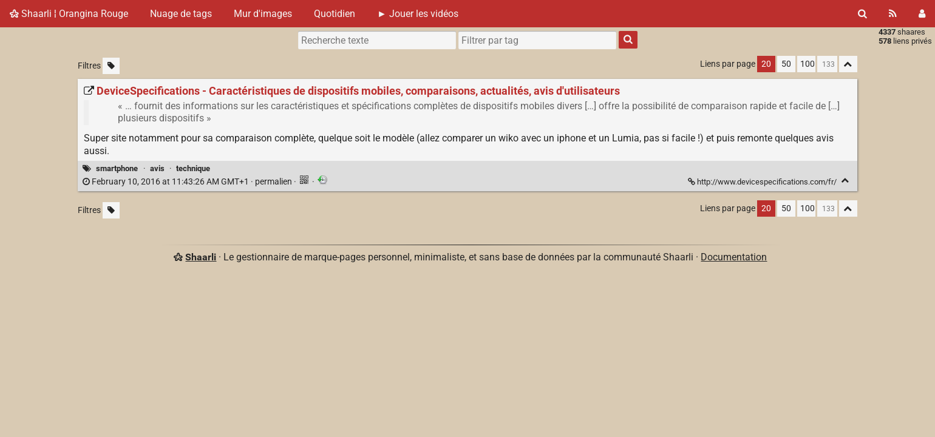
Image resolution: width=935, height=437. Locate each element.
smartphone (117, 168)
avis (157, 168)
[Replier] (845, 181)
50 (786, 64)
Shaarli (200, 257)
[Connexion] (922, 13)
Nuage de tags (181, 13)
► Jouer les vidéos (417, 13)
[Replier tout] (848, 64)
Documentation (734, 257)
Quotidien (334, 13)
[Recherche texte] (377, 40)
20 (766, 64)
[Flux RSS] (892, 13)
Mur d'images (263, 13)
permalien (188, 182)
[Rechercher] (862, 13)
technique (193, 168)
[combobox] (537, 40)
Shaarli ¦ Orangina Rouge (69, 13)
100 (807, 64)
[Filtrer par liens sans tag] (111, 66)
